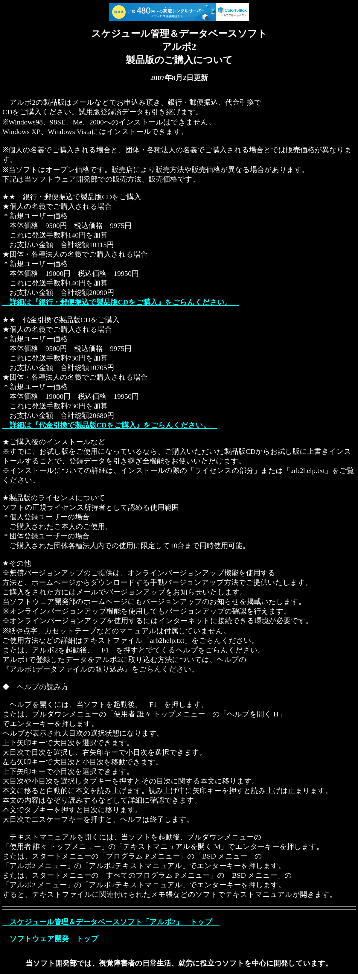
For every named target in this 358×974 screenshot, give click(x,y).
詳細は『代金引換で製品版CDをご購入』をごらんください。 (109, 425)
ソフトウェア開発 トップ (54, 939)
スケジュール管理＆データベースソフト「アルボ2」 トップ (111, 922)
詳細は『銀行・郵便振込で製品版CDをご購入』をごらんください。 (120, 302)
